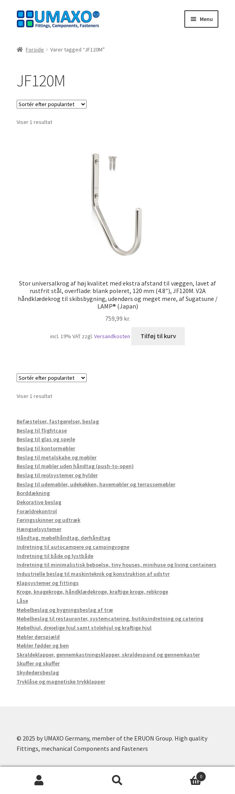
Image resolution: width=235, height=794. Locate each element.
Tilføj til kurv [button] (158, 336)
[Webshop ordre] (52, 104)
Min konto (39, 780)
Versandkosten (112, 336)
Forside (35, 49)
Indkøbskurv (181, 775)
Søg (117, 780)
